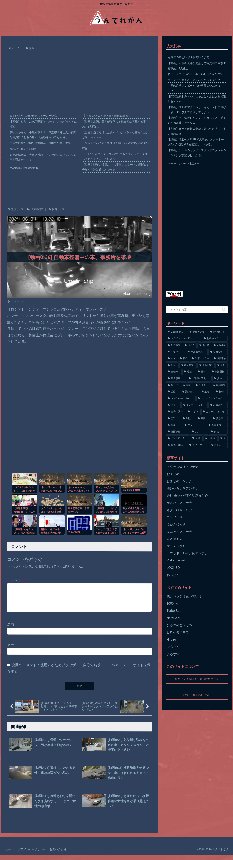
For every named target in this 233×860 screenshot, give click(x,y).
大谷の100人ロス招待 (23, 149)
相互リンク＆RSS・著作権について (197, 679)
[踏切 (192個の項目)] (202, 372)
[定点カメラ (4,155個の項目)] (197, 332)
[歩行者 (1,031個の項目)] (204, 345)
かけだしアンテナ (179, 502)
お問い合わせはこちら (197, 694)
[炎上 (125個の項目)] (173, 405)
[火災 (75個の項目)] (174, 425)
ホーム (9, 854)
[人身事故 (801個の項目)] (220, 345)
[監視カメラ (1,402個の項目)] (215, 339)
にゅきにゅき (176, 524)
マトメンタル (176, 546)
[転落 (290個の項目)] (172, 365)
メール (12, 650)
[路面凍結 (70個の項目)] (177, 432)
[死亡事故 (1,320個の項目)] (174, 345)
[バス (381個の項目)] (171, 359)
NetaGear (173, 618)
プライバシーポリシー (32, 854)
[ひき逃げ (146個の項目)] (202, 385)
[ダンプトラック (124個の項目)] (194, 405)
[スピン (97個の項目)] (193, 412)
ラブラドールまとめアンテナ (187, 553)
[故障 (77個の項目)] (203, 419)
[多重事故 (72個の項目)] (217, 425)
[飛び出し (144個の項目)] (190, 392)
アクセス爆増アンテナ (182, 466)
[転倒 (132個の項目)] (221, 392)
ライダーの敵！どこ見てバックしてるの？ (194, 79)
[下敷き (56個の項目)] (210, 438)
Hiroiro (171, 639)
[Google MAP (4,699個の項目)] (176, 332)
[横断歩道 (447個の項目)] (218, 352)
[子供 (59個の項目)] (197, 438)
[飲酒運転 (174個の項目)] (219, 372)
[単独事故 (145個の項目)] (219, 385)
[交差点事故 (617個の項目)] (197, 352)
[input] (197, 309)
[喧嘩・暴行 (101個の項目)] (175, 412)
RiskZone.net (176, 560)
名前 (10, 629)
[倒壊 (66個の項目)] (218, 432)
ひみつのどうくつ (179, 625)
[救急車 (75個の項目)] (219, 419)
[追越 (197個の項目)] (188, 372)
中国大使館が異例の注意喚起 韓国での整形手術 (40, 143)
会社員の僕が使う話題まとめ (187, 495)
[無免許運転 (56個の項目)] (176, 445)
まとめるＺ (175, 538)
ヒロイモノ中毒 (178, 632)
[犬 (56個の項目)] (223, 438)
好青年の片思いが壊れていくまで (188, 57)
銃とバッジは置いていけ (184, 596)
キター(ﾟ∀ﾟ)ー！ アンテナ (184, 510)
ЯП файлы (141, 294)
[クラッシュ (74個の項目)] (194, 425)
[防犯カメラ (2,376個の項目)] (218, 332)
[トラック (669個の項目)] (175, 352)
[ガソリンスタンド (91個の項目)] (214, 412)
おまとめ (173, 474)
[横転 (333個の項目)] (183, 359)
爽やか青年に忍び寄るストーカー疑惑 (33, 115)
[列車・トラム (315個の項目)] (200, 359)
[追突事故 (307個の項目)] (220, 359)
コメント (16, 580)
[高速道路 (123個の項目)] (218, 405)
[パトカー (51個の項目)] (218, 445)
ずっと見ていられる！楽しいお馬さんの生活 (195, 74)
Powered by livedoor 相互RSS (25, 168)
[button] (224, 309)
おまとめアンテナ (179, 481)
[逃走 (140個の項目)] (206, 392)
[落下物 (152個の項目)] (173, 385)
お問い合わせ (58, 854)
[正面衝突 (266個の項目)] (206, 365)
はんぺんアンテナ (179, 531)
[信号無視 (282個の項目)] (188, 365)
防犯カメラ (56, 209)
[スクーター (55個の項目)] (198, 445)
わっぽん (173, 575)
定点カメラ (15, 209)
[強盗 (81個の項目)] (188, 419)
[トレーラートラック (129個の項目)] (212, 399)
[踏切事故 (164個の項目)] (176, 379)
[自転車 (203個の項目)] (174, 372)
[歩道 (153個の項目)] (220, 379)
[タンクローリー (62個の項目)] (178, 438)
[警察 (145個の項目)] (173, 392)
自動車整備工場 (36, 209)
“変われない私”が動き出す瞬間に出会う (106, 115)
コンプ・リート (178, 517)
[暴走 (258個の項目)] (221, 365)
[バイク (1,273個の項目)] (190, 345)
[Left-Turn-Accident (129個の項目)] (181, 399)
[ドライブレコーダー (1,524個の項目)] (183, 339)
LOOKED (173, 567)
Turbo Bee (174, 610)
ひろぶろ (173, 646)
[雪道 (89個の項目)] (173, 419)
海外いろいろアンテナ (182, 488)
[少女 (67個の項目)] (199, 432)
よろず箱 (173, 654)
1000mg (172, 603)
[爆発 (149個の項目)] (187, 385)
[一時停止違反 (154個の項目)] (199, 379)
